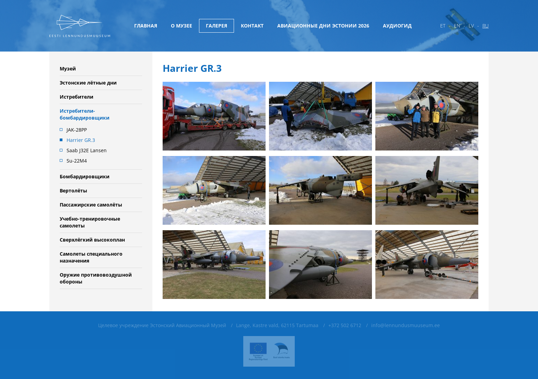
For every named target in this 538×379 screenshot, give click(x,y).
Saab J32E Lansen (87, 150)
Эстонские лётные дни (88, 82)
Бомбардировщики (84, 176)
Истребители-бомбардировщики (84, 114)
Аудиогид (397, 25)
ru (485, 25)
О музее (181, 25)
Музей (68, 68)
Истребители (76, 96)
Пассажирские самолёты (91, 204)
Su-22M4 (77, 160)
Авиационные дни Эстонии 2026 (323, 25)
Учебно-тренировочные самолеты (90, 222)
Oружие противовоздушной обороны (96, 278)
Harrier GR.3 (81, 140)
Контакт (252, 25)
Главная (145, 25)
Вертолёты (73, 190)
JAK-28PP (77, 129)
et (442, 25)
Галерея (216, 25)
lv (471, 25)
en (457, 25)
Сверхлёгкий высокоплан (92, 239)
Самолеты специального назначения (91, 257)
